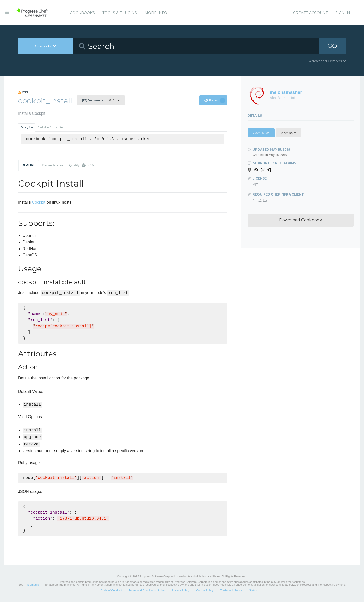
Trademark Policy (231, 590)
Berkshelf (44, 127)
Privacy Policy (180, 590)
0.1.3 (98, 100)
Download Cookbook (300, 220)
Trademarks (31, 584)
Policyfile (26, 127)
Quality (81, 165)
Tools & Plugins (119, 13)
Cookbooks (82, 13)
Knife (59, 127)
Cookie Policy (204, 590)
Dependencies (52, 165)
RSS (23, 92)
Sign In (342, 13)
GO (332, 46)
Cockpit (38, 202)
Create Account (310, 13)
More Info (156, 13)
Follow (214, 100)
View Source (261, 133)
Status (253, 590)
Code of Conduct (111, 590)
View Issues (288, 133)
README (29, 165)
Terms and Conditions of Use (146, 590)
